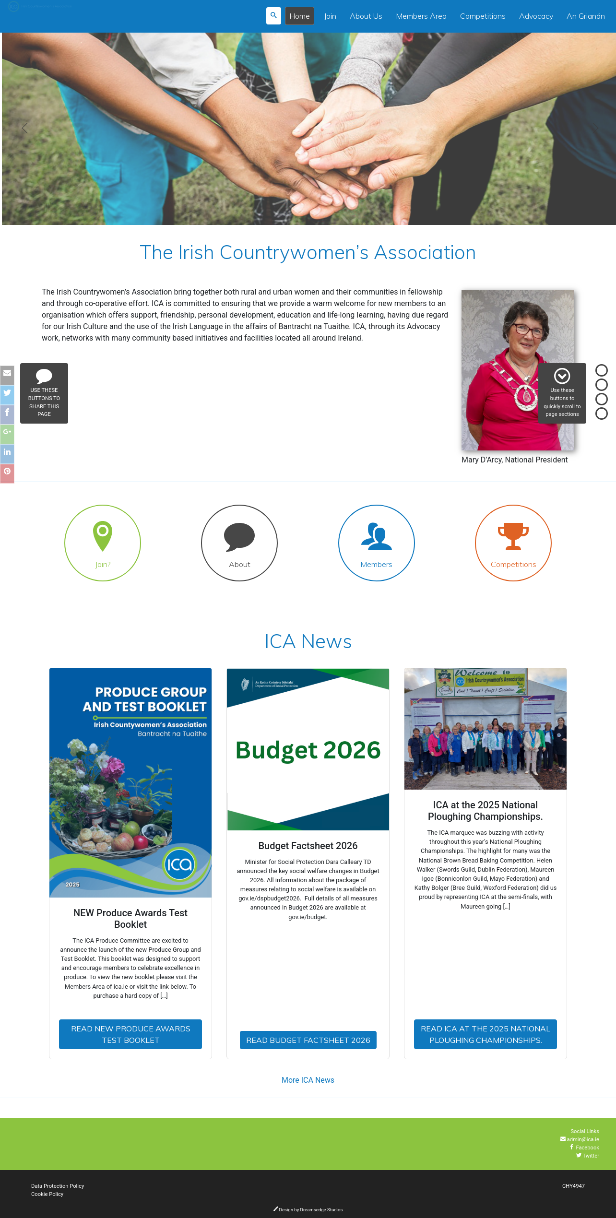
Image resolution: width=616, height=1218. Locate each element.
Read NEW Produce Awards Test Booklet (130, 1034)
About (239, 545)
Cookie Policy (47, 1194)
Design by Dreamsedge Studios (308, 1209)
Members (376, 545)
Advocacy (536, 16)
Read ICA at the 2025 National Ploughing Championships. (485, 1034)
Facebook (584, 1148)
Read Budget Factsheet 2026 (308, 1040)
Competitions (483, 16)
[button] (35, 129)
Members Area (421, 16)
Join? (102, 545)
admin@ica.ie (579, 1139)
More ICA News (308, 1080)
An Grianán (586, 16)
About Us (366, 16)
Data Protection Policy (57, 1186)
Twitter (587, 1156)
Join (330, 16)
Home (299, 16)
